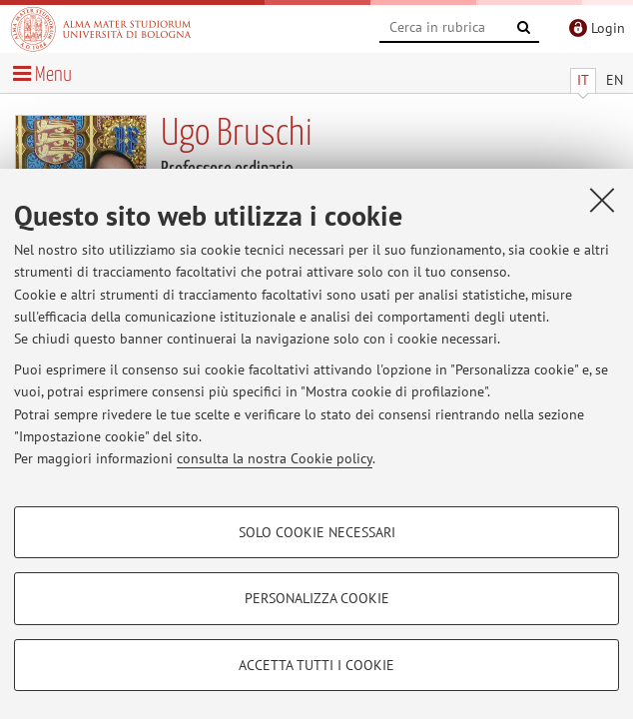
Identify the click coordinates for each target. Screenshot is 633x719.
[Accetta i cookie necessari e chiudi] (602, 200)
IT (583, 80)
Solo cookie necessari (317, 532)
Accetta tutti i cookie (316, 665)
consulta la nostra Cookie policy (274, 458)
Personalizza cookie (317, 598)
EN (614, 80)
